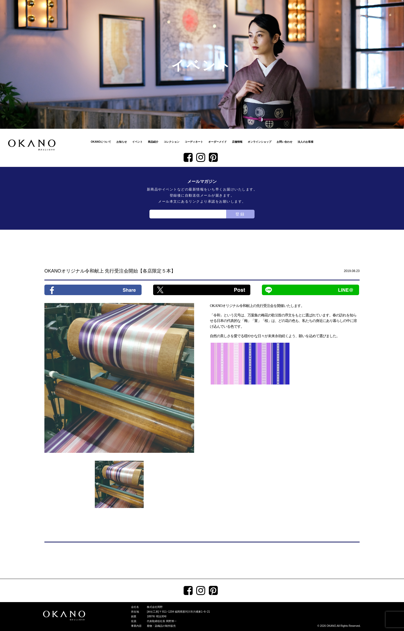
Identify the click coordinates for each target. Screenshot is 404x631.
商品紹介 (153, 141)
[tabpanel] (119, 378)
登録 (240, 214)
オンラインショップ (259, 141)
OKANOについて (101, 141)
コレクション (171, 141)
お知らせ (121, 141)
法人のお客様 (305, 141)
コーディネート (194, 141)
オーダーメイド (217, 141)
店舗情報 (237, 141)
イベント (137, 141)
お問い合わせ (284, 141)
